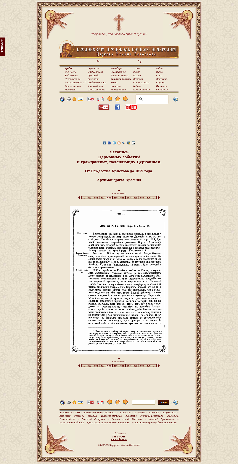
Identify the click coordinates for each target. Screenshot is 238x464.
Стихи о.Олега (141, 82)
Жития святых (73, 86)
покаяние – (94, 416)
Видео (159, 72)
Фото (159, 75)
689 (142, 197)
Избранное (162, 86)
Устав (136, 68)
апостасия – (126, 412)
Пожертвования (141, 89)
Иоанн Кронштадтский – (73, 422)
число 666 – (155, 412)
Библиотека (71, 75)
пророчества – (170, 412)
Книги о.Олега (95, 86)
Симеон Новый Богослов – (129, 419)
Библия (137, 86)
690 (148, 197)
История (138, 79)
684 (109, 197)
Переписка (93, 68)
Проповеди (93, 75)
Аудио (159, 68)
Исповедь (115, 86)
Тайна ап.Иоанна (119, 75)
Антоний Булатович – (153, 416)
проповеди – (66, 416)
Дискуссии (93, 79)
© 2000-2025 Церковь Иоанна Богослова (119, 445)
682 (96, 197)
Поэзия (137, 75)
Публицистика (72, 79)
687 (129, 197)
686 (122, 197)
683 (102, 197)
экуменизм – (140, 412)
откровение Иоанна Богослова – (100, 412)
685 (116, 197)
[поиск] (151, 99)
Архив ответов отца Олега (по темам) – (109, 422)
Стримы (160, 82)
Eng (139, 61)
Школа (136, 72)
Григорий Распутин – (95, 419)
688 (135, 197)
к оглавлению (119, 192)
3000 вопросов (95, 72)
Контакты (162, 89)
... (84, 197)
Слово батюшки (96, 89)
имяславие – (132, 416)
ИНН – (78, 412)
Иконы (114, 82)
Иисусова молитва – (112, 416)
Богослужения (118, 72)
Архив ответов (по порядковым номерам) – (155, 422)
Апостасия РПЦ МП (75, 82)
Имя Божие (70, 72)
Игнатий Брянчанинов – (163, 419)
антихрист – (67, 412)
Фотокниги (162, 79)
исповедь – (80, 416)
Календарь (116, 68)
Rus (98, 61)
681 (89, 197)
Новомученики (118, 89)
